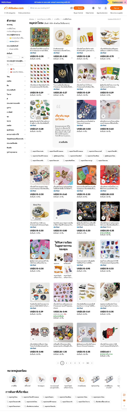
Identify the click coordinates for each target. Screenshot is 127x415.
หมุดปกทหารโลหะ (81, 397)
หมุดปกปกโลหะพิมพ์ (74, 156)
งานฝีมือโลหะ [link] (67, 19)
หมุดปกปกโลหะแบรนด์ (94, 151)
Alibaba (31, 19)
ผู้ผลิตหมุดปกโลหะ (58, 156)
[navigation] (16, 191)
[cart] (99, 8)
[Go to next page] (92, 363)
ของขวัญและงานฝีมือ (44, 19)
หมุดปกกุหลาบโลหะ (97, 397)
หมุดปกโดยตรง (48, 397)
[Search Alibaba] (49, 8)
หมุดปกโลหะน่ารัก (66, 402)
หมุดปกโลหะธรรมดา (13, 406)
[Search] (79, 8)
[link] (124, 395)
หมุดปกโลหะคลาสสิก (14, 402)
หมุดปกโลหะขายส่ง (37, 151)
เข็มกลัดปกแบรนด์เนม (31, 406)
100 (88, 363)
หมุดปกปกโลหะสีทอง (92, 156)
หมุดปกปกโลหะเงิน (49, 406)
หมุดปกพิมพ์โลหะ (69, 160)
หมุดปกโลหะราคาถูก (85, 160)
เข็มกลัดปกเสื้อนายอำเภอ (102, 402)
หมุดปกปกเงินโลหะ (31, 402)
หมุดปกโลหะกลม (102, 160)
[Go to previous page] (58, 363)
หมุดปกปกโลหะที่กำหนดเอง (39, 156)
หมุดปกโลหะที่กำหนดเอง (55, 151)
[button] (71, 8)
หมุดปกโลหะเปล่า (53, 160)
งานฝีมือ (56, 19)
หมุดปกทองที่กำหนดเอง (48, 402)
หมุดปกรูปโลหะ (12, 397)
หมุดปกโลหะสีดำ (111, 151)
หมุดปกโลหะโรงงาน (83, 402)
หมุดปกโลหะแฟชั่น (37, 160)
